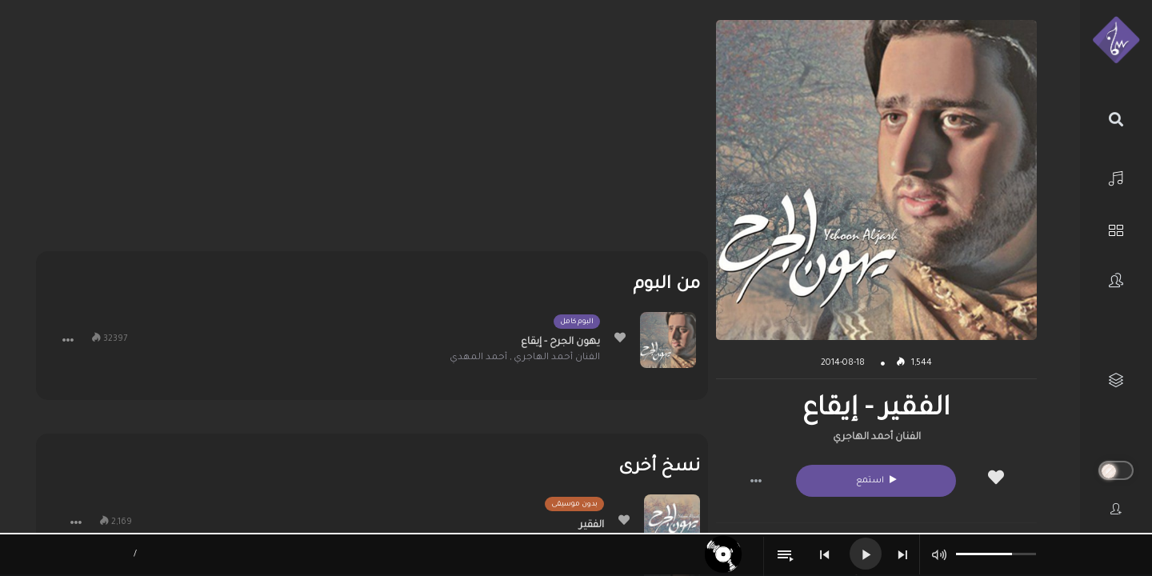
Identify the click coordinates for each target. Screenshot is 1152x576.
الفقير (591, 525)
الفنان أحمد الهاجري (877, 437)
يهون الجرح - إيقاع (560, 342)
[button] (756, 481)
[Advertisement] (371, 132)
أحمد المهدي (478, 358)
